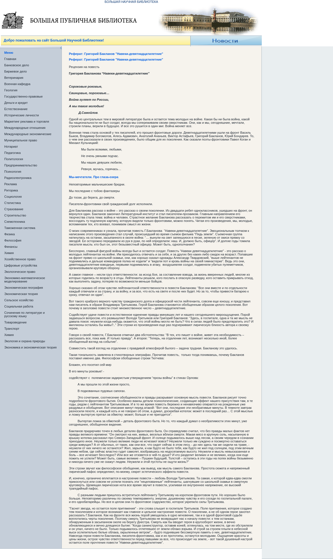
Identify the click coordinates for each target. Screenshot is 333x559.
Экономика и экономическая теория (30, 347)
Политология (13, 159)
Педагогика (12, 152)
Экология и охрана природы (24, 341)
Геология (10, 90)
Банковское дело (16, 65)
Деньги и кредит (16, 102)
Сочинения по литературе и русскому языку (24, 314)
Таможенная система (19, 228)
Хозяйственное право (20, 259)
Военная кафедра (17, 84)
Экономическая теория (21, 294)
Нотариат (11, 146)
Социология (13, 196)
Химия (9, 253)
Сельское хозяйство (18, 300)
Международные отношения (25, 127)
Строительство (15, 215)
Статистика (12, 203)
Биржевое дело (15, 71)
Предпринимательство (20, 165)
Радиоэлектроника (17, 178)
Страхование (13, 209)
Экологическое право (19, 271)
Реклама (10, 184)
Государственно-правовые (23, 96)
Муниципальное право (20, 140)
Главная (10, 59)
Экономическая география (23, 287)
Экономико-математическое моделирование (24, 279)
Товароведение (15, 322)
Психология (12, 171)
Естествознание (16, 109)
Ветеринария (13, 77)
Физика (9, 234)
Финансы (10, 246)
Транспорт (11, 328)
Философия (12, 240)
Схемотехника (14, 221)
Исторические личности (21, 115)
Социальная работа (18, 306)
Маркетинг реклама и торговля (26, 121)
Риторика (11, 190)
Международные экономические (27, 134)
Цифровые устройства (20, 265)
